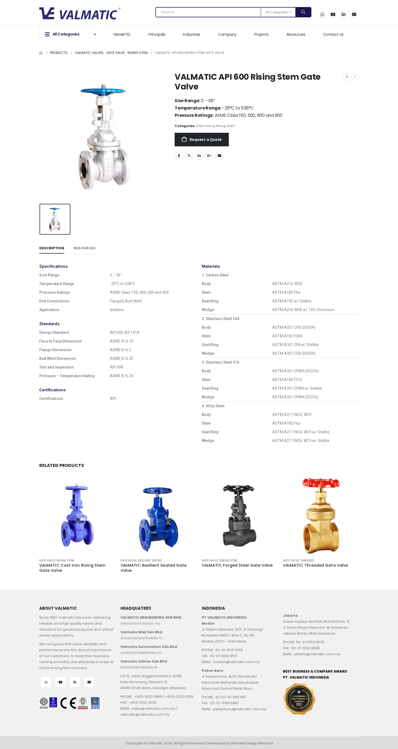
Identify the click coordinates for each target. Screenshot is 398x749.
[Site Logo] (79, 13)
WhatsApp (322, 14)
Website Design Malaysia (252, 743)
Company (227, 34)
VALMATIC (122, 34)
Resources (296, 34)
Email (354, 14)
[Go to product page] (77, 516)
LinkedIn (199, 155)
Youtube (60, 682)
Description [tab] (51, 248)
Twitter (189, 155)
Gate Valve (205, 126)
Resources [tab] (85, 248)
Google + (209, 155)
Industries (191, 34)
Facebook (179, 155)
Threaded (307, 560)
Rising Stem (225, 126)
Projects (262, 34)
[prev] (347, 77)
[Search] (303, 12)
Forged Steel (228, 560)
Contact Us (333, 34)
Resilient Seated (149, 560)
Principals (157, 34)
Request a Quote (205, 139)
